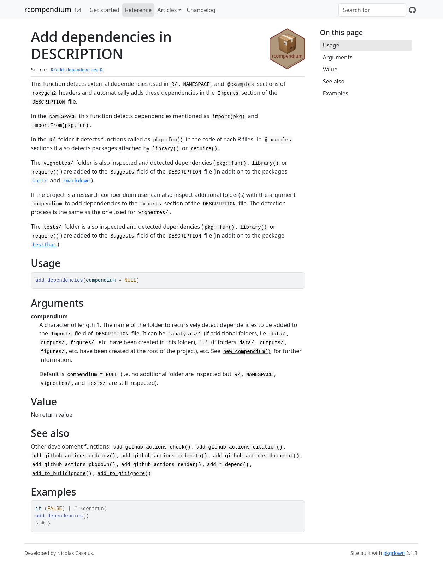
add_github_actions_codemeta (161, 456)
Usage (331, 45)
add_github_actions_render (158, 465)
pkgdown (394, 553)
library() (165, 149)
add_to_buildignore (58, 473)
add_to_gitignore (121, 473)
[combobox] (372, 10)
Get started (104, 10)
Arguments (338, 57)
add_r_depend (225, 465)
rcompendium (47, 9)
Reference (138, 10)
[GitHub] (412, 10)
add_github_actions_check (149, 447)
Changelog (201, 10)
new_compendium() (247, 352)
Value (330, 69)
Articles (167, 10)
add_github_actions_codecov (70, 456)
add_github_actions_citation (236, 447)
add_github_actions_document (253, 456)
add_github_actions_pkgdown (70, 465)
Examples (335, 93)
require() (203, 149)
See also (333, 81)
